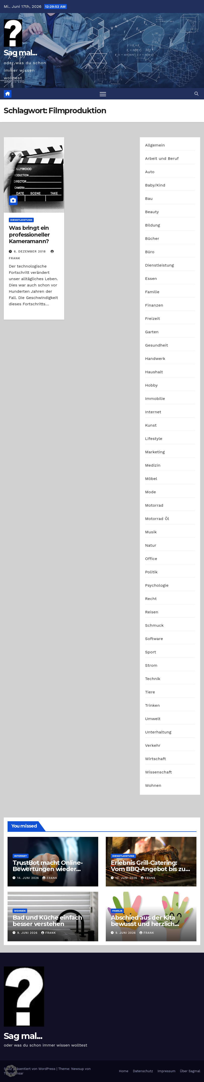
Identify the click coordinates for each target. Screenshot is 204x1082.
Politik (151, 572)
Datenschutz (143, 1071)
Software (154, 638)
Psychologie (156, 585)
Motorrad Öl (157, 518)
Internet (153, 411)
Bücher (152, 238)
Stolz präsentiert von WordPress (30, 1069)
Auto (149, 171)
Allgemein (155, 145)
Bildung (152, 225)
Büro (149, 251)
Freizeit (152, 318)
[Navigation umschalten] (103, 94)
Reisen (151, 612)
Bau (149, 198)
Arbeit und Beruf (162, 158)
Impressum (167, 1071)
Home (123, 1071)
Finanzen (154, 305)
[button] (196, 93)
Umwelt (152, 718)
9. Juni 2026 (28, 933)
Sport (150, 652)
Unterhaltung (158, 732)
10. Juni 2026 (127, 878)
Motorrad (154, 505)
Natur (150, 545)
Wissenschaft (158, 772)
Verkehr (152, 745)
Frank (50, 878)
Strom (151, 665)
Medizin (152, 465)
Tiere (150, 692)
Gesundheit (156, 345)
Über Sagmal (190, 1071)
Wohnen (153, 785)
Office (151, 558)
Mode (150, 492)
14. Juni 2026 (28, 878)
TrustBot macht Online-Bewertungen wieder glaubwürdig (48, 869)
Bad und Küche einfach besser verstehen (47, 920)
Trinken (152, 705)
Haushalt (154, 371)
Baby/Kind (155, 185)
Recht (151, 598)
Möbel (151, 478)
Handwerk (155, 358)
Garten (152, 331)
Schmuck (154, 625)
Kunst (151, 425)
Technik (152, 678)
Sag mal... (20, 52)
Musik (151, 532)
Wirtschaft (155, 758)
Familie (152, 291)
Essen (151, 278)
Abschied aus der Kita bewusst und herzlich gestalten (143, 924)
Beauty (152, 211)
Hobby (151, 385)
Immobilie (155, 398)
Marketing (155, 452)
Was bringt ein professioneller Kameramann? (29, 235)
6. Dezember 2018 (30, 251)
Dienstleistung (21, 219)
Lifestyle (153, 438)
